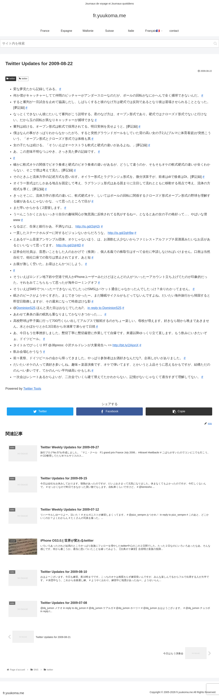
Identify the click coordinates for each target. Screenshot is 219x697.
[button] (215, 43)
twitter (10, 78)
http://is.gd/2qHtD (68, 245)
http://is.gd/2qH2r (88, 226)
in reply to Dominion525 (104, 308)
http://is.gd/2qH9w (121, 233)
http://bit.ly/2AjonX (125, 345)
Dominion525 (26, 308)
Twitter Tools (32, 388)
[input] (109, 43)
